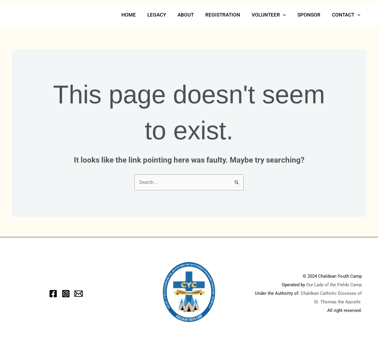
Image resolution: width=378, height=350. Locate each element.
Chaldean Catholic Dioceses (329, 293)
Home (138, 15)
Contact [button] (347, 15)
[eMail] (78, 294)
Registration (228, 15)
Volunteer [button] (272, 15)
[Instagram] (66, 294)
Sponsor (311, 15)
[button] (287, 15)
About (192, 15)
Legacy (165, 15)
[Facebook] (53, 294)
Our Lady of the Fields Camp (334, 285)
